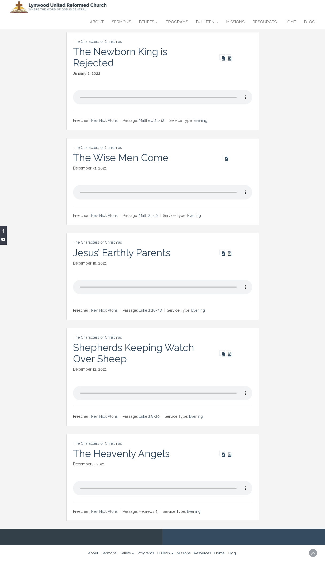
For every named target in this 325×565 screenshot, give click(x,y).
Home (290, 22)
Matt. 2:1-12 (148, 215)
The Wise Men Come (122, 158)
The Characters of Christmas (97, 41)
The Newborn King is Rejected (121, 57)
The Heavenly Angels (122, 453)
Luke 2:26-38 (150, 310)
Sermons (121, 22)
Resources (265, 22)
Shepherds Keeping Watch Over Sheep (135, 353)
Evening (200, 120)
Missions (235, 22)
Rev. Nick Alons (104, 120)
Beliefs (148, 22)
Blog (309, 22)
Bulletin (207, 22)
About (97, 22)
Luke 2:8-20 (149, 416)
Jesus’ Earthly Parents (123, 252)
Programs (177, 22)
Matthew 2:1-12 (151, 120)
